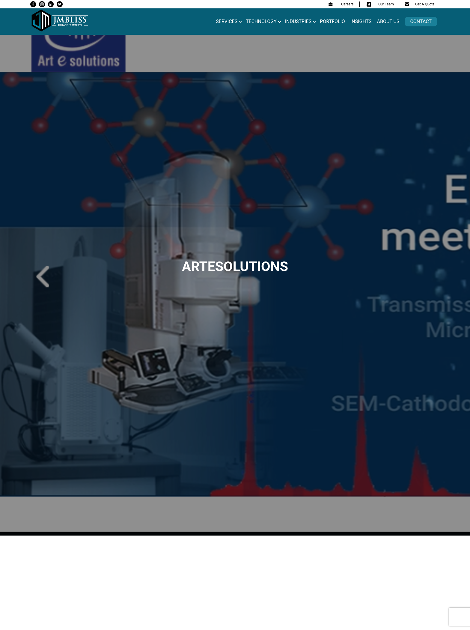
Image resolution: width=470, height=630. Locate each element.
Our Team (380, 4)
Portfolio (332, 21)
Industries (298, 21)
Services (226, 21)
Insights (361, 21)
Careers (340, 4)
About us (388, 21)
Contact (421, 21)
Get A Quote (420, 4)
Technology (261, 21)
